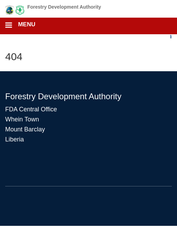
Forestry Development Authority (64, 7)
